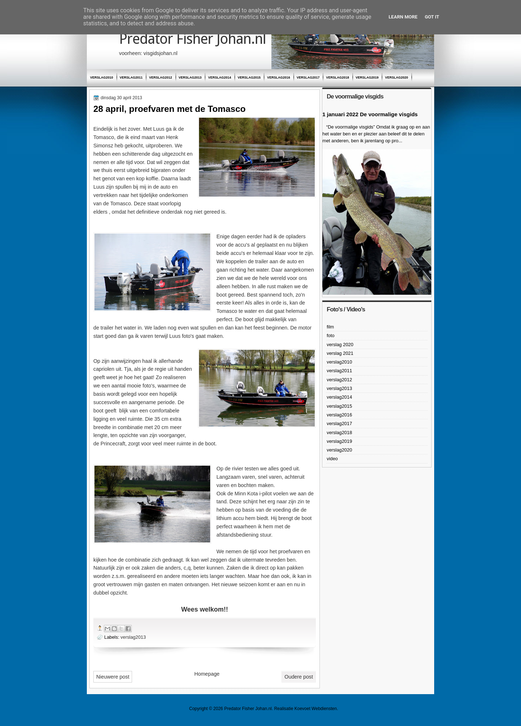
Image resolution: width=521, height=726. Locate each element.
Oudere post (298, 677)
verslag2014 (219, 77)
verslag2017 (308, 77)
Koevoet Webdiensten (316, 708)
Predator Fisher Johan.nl (192, 38)
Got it (432, 17)
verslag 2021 (340, 353)
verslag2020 (396, 77)
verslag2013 (190, 77)
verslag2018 (337, 77)
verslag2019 (367, 77)
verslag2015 (249, 77)
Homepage (207, 674)
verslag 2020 (340, 344)
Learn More (403, 17)
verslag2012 (160, 77)
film (330, 327)
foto (330, 335)
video (332, 458)
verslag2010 (101, 77)
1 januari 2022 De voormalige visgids (370, 114)
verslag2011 (131, 77)
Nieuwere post (112, 677)
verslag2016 (278, 77)
